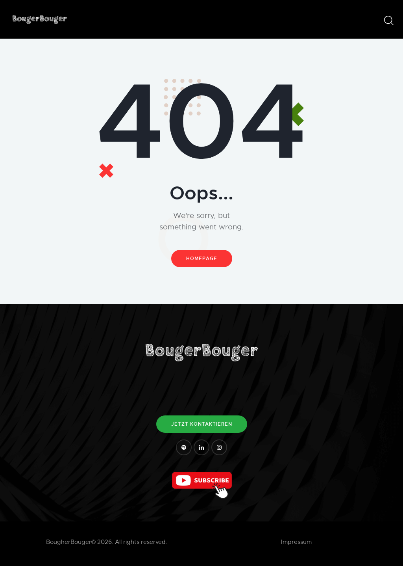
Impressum (296, 542)
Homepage (201, 258)
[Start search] (388, 20)
